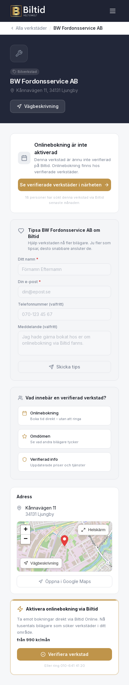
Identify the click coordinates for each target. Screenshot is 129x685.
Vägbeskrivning (38, 106)
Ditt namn (28, 259)
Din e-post (29, 281)
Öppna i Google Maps (64, 581)
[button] (64, 540)
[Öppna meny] (112, 11)
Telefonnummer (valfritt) (41, 304)
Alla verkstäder (28, 28)
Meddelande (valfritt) (37, 326)
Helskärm (93, 529)
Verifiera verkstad (64, 654)
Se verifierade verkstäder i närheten (64, 184)
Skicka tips (64, 366)
